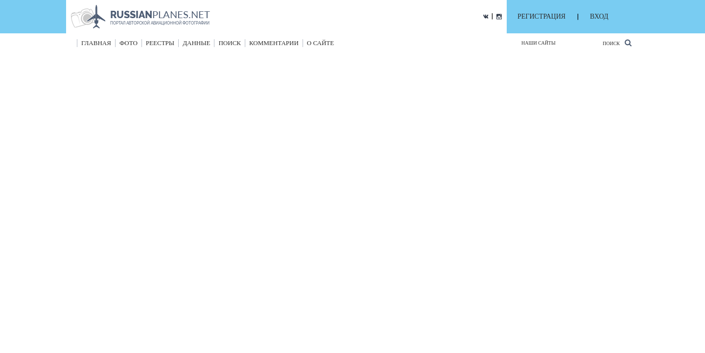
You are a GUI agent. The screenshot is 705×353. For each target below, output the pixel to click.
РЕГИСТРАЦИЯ (541, 16)
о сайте (320, 43)
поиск (229, 43)
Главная (96, 43)
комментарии (274, 43)
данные (196, 43)
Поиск (617, 43)
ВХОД (599, 16)
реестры (160, 43)
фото (128, 43)
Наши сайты (538, 43)
